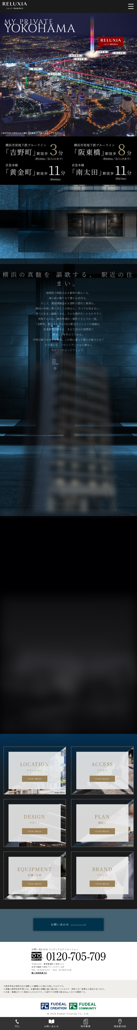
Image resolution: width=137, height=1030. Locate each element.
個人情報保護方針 (39, 972)
